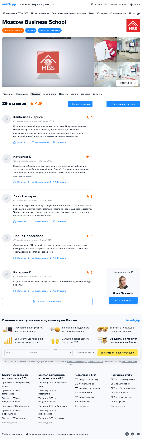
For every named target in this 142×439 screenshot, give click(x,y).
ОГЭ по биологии (119, 392)
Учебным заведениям (13, 434)
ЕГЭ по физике (82, 401)
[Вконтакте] (127, 434)
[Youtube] (138, 434)
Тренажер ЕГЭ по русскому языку (16, 384)
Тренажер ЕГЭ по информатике (11, 412)
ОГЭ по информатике (121, 397)
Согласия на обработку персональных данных (85, 362)
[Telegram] (132, 434)
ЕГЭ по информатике (85, 397)
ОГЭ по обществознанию (123, 388)
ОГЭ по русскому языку (123, 379)
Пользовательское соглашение (72, 434)
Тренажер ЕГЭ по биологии (16, 406)
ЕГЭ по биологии (83, 392)
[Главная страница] (9, 4)
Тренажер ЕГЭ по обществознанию (11, 400)
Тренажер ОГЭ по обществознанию (47, 400)
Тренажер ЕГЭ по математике (11, 392)
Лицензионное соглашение (40, 434)
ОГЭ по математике (120, 383)
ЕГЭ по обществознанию (87, 388)
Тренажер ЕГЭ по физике (15, 418)
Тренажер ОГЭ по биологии (52, 406)
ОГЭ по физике (118, 401)
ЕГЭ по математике (84, 383)
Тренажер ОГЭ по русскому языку (52, 384)
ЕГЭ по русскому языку (86, 379)
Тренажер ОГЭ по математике (47, 392)
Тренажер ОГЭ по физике (51, 418)
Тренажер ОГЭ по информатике (47, 412)
